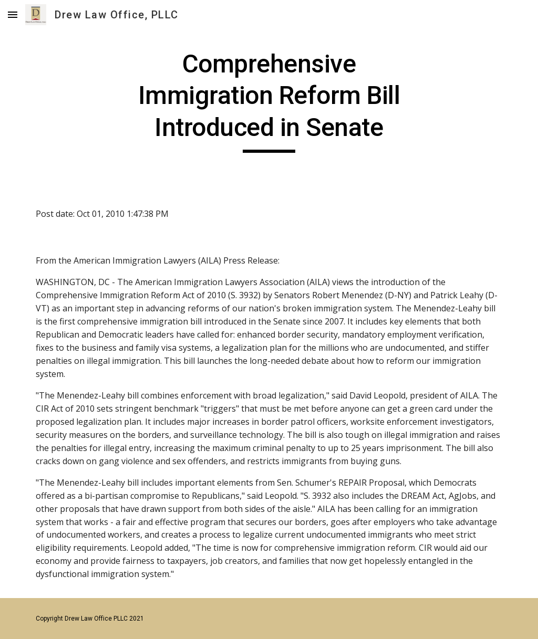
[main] (268, 100)
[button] (12, 14)
